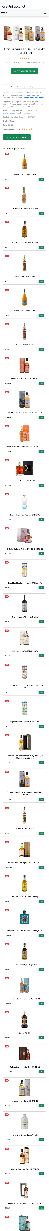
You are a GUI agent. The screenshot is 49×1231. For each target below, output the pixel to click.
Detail (41, 179)
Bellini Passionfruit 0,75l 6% (25, 174)
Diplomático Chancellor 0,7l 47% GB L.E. (25, 1067)
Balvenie (40, 62)
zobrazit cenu (26, 71)
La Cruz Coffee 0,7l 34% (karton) (25, 965)
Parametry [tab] (21, 86)
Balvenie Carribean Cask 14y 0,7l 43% (25, 1169)
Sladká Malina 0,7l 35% (25, 345)
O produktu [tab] (9, 86)
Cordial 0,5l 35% (25, 1033)
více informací (18, 137)
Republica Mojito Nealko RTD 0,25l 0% (25, 722)
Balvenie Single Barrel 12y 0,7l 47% (25, 1101)
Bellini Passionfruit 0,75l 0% (25, 310)
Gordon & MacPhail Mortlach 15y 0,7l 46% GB (25, 1203)
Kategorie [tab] (32, 86)
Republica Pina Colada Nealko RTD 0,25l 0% (25, 583)
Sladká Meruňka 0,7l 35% (25, 276)
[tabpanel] (24, 112)
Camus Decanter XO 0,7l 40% (25, 481)
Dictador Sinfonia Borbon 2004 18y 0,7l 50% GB (25, 549)
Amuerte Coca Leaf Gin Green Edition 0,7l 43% (25, 931)
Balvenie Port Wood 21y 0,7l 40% (25, 651)
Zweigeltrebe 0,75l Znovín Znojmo (25, 617)
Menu (4, 12)
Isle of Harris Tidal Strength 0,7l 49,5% (25, 515)
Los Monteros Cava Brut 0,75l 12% (25, 208)
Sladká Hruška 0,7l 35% (25, 828)
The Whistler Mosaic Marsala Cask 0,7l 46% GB (25, 447)
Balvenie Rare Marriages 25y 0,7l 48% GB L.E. (25, 863)
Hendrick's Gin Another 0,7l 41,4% (25, 1135)
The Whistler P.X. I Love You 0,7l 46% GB (25, 999)
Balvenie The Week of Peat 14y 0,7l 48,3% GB (25, 413)
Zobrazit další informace (34, 98)
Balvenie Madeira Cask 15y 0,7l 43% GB (25, 379)
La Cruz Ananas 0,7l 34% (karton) (25, 242)
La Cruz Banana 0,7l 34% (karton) (25, 897)
